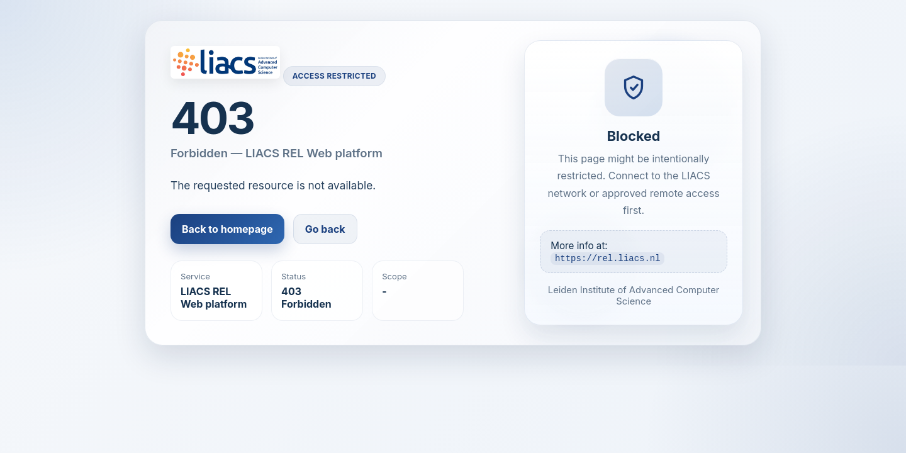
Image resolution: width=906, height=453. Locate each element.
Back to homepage (227, 229)
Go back (325, 229)
